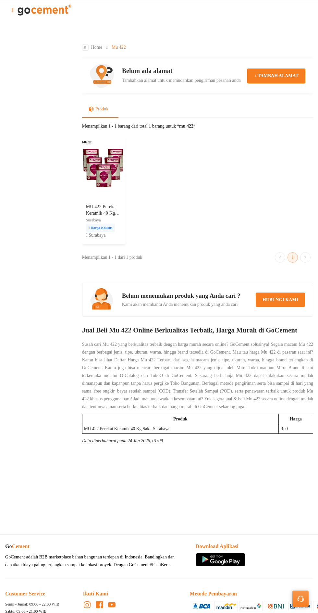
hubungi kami (280, 300)
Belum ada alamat (147, 70)
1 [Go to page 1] (293, 257)
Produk (98, 109)
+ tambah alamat (276, 75)
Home (96, 47)
